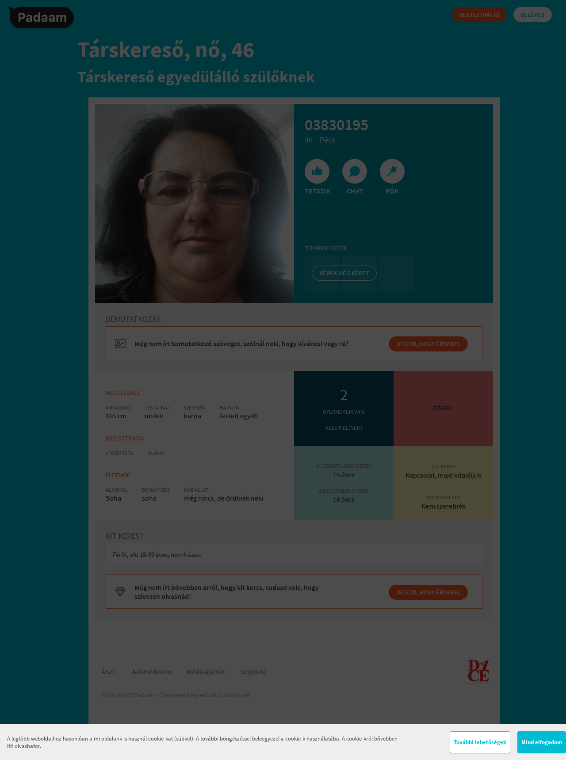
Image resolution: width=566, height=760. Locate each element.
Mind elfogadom (541, 742)
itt (10, 746)
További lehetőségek (480, 742)
